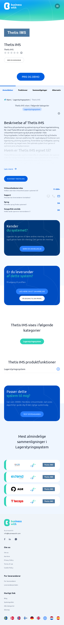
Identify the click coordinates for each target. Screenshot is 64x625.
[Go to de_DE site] (32, 618)
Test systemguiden (32, 414)
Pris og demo (30, 76)
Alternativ (56, 90)
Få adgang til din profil (32, 298)
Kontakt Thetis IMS (16, 179)
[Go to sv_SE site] (6, 618)
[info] (21, 53)
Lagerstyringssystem (21, 99)
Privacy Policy (8, 560)
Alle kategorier (9, 606)
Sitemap (7, 610)
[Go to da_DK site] (12, 618)
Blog (5, 598)
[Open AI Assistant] (15, 539)
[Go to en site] (45, 618)
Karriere (7, 556)
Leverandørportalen (11, 585)
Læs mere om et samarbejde (32, 291)
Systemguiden (9, 602)
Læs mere (10, 169)
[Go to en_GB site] (38, 618)
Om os (6, 552)
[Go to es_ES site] (58, 618)
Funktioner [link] (22, 90)
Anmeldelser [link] (8, 90)
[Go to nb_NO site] (19, 618)
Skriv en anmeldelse (14, 60)
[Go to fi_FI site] (25, 618)
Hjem (9, 99)
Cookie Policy (8, 568)
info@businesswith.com (12, 533)
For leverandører (10, 581)
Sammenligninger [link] (40, 90)
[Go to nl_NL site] (51, 618)
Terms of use (8, 564)
